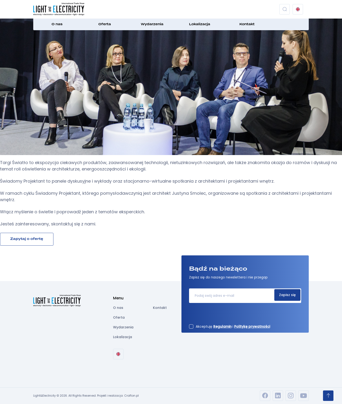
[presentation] (225, 315)
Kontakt (247, 24)
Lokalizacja (199, 24)
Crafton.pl (131, 396)
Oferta (104, 24)
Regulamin (222, 326)
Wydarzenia (152, 24)
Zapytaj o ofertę (26, 239)
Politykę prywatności (252, 326)
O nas (57, 24)
